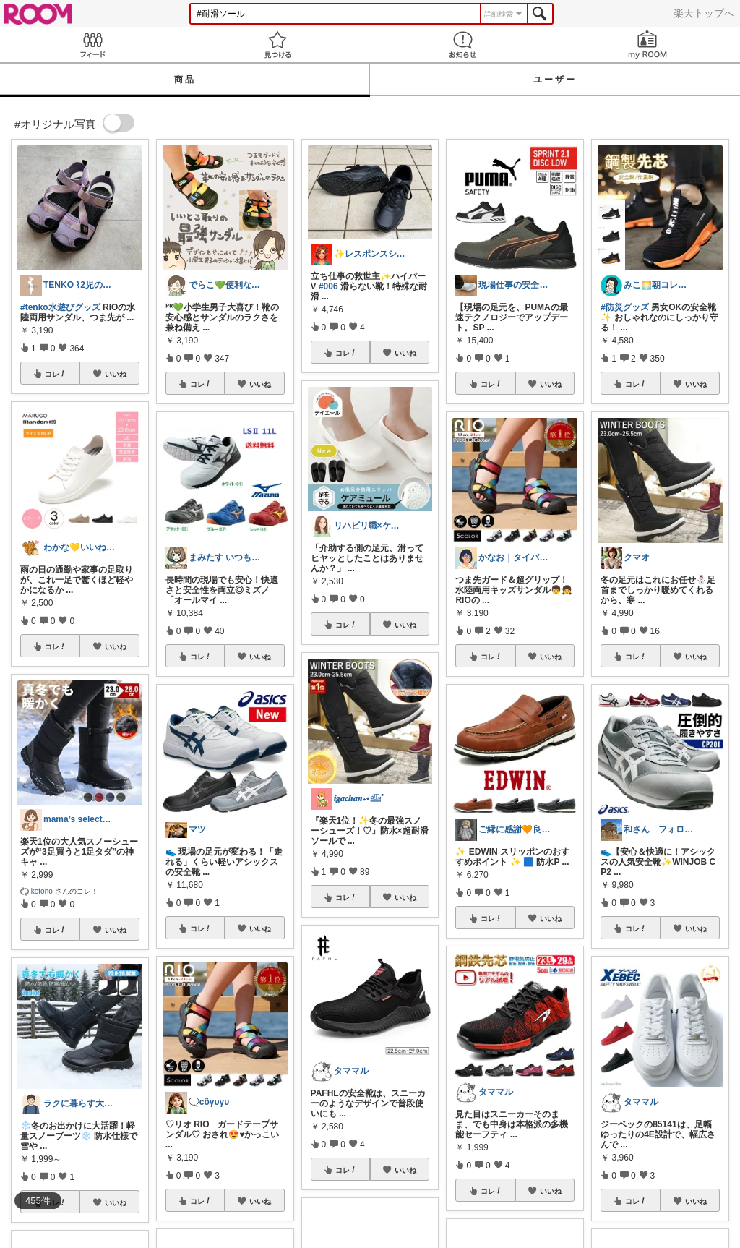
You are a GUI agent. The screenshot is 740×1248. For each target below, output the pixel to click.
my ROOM (647, 44)
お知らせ (462, 44)
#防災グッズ (625, 307)
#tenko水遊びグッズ (60, 307)
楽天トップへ (704, 13)
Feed (92, 44)
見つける (277, 44)
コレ (55, 373)
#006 (328, 286)
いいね (115, 373)
